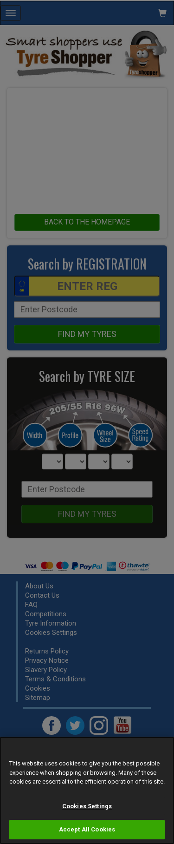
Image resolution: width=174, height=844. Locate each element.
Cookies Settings (87, 806)
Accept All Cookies (87, 829)
